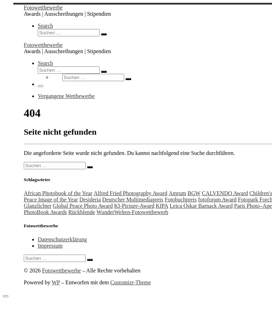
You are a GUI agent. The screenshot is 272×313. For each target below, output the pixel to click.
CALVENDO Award (225, 193)
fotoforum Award (217, 199)
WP (56, 282)
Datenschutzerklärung (62, 239)
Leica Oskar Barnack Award (201, 206)
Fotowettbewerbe (61, 270)
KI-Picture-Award (134, 206)
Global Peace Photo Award (83, 206)
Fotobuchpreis (181, 199)
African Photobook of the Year (58, 193)
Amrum (177, 193)
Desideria (90, 199)
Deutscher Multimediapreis (132, 199)
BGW (193, 193)
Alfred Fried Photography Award (130, 193)
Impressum (50, 246)
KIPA (162, 206)
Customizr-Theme (130, 282)
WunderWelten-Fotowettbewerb (132, 212)
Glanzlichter (37, 206)
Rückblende (81, 212)
